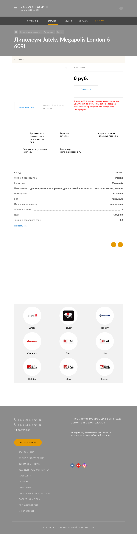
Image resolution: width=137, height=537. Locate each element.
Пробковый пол (29, 505)
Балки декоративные (31, 458)
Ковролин (25, 475)
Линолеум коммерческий (35, 493)
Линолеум (25, 487)
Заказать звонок (28, 442)
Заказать (86, 89)
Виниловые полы (29, 463)
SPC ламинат (26, 452)
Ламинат (24, 481)
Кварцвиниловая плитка (34, 469)
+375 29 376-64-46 (32, 7)
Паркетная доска (29, 499)
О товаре (20, 59)
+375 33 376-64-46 (30, 424)
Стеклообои (26, 510)
